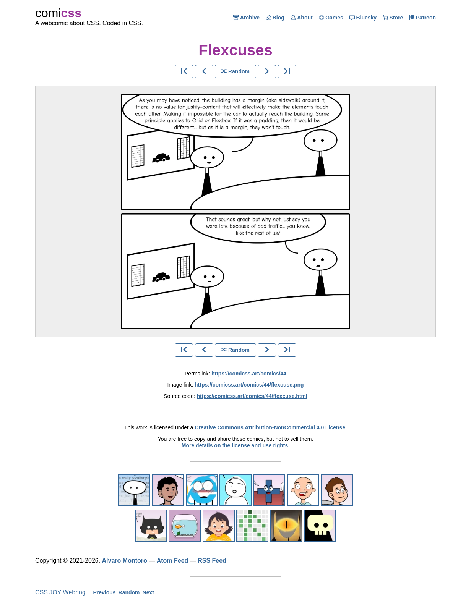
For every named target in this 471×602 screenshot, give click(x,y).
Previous (104, 592)
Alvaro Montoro (124, 560)
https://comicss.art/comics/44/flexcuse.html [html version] (252, 396)
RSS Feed (212, 560)
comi (58, 13)
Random (129, 592)
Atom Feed (172, 560)
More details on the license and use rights (235, 445)
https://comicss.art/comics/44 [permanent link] (248, 374)
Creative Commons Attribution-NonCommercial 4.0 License (270, 427)
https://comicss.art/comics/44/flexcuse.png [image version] (249, 385)
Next (148, 592)
